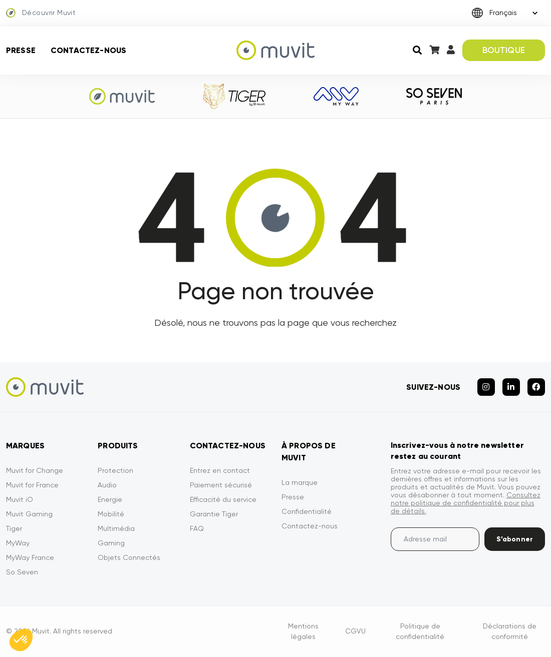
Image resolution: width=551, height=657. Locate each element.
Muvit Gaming (29, 514)
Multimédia (116, 528)
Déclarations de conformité (509, 631)
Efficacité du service (223, 499)
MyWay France (30, 557)
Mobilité (111, 514)
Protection (115, 470)
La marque (300, 482)
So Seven (22, 572)
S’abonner (514, 539)
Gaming (111, 543)
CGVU (355, 631)
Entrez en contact (220, 470)
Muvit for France (32, 485)
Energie (110, 499)
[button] (21, 640)
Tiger (14, 528)
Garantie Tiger (214, 514)
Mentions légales (303, 631)
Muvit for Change (34, 470)
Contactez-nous (88, 50)
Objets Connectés (129, 557)
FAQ (197, 528)
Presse (21, 50)
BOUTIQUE (503, 50)
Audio (107, 485)
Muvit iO (19, 499)
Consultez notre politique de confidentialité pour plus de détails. (465, 503)
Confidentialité (307, 511)
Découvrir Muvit (41, 13)
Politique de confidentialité (420, 631)
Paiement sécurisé (221, 485)
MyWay (18, 543)
